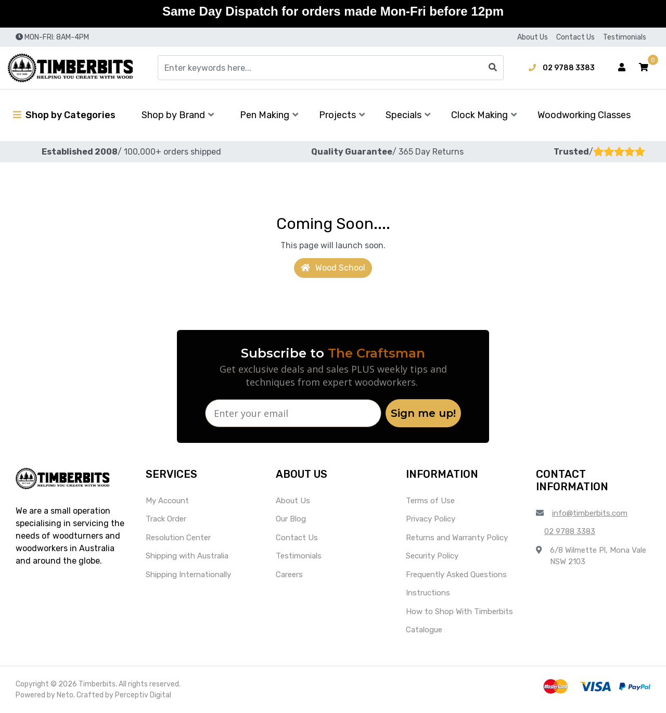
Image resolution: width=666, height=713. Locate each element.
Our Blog (291, 519)
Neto (65, 695)
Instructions (428, 592)
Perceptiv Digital (143, 695)
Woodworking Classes (584, 115)
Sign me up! (423, 413)
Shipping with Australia (187, 556)
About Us (532, 37)
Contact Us (575, 37)
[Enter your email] (293, 413)
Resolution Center (178, 537)
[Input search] (331, 67)
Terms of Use (430, 500)
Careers (289, 574)
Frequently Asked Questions (456, 574)
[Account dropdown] (621, 68)
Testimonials (624, 37)
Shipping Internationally (188, 574)
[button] (643, 68)
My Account (167, 500)
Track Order (166, 519)
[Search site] (493, 67)
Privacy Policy (430, 519)
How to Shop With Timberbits (459, 611)
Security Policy (432, 556)
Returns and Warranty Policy (457, 537)
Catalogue (424, 629)
